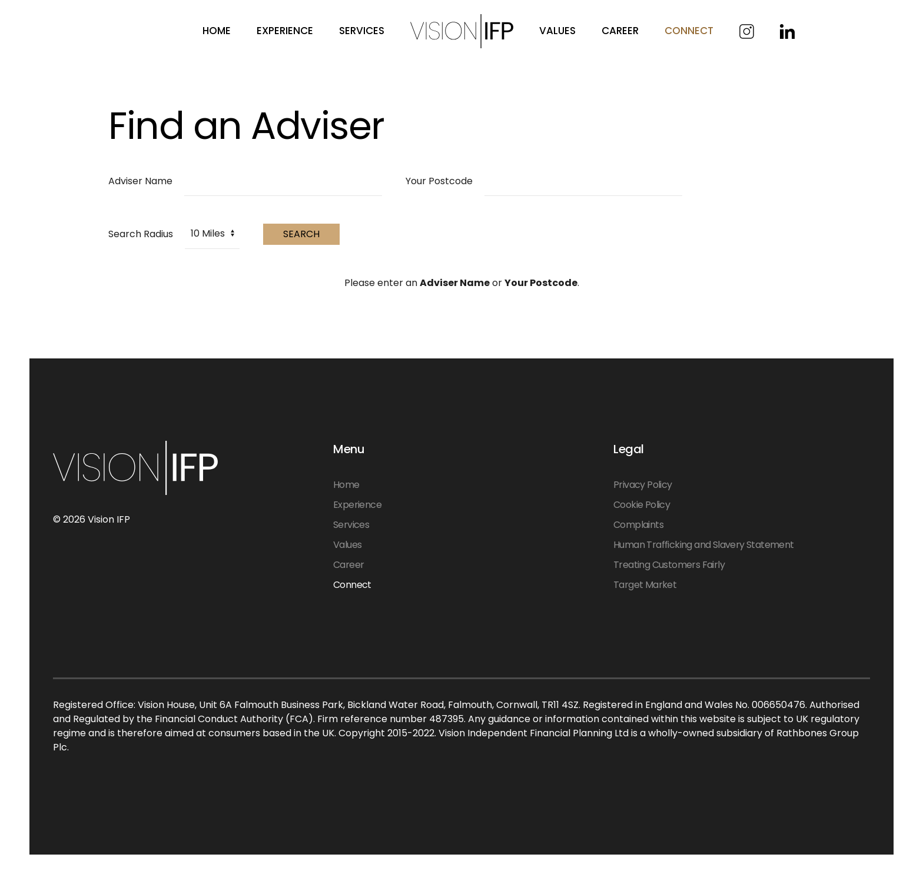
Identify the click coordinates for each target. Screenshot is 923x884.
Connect (352, 584)
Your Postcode (439, 181)
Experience (285, 31)
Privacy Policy (642, 484)
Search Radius (140, 234)
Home (216, 31)
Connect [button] (689, 31)
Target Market (644, 584)
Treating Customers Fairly (669, 564)
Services (361, 31)
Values (347, 544)
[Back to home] (461, 31)
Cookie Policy (641, 504)
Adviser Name (140, 181)
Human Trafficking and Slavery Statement (703, 544)
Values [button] (557, 31)
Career (620, 31)
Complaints (638, 524)
